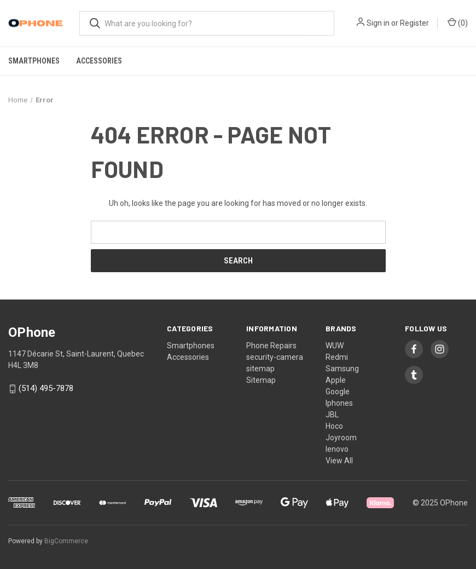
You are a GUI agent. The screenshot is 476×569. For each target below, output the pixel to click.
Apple (336, 380)
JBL (332, 414)
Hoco (334, 426)
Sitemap (261, 380)
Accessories (99, 60)
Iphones (339, 403)
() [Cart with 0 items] (458, 22)
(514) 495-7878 (46, 389)
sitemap (260, 368)
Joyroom (341, 437)
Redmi (337, 357)
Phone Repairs (271, 345)
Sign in (378, 23)
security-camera (274, 357)
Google (338, 391)
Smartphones (34, 60)
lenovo (337, 449)
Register (414, 23)
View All (339, 460)
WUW (335, 345)
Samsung (342, 368)
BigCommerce (66, 541)
